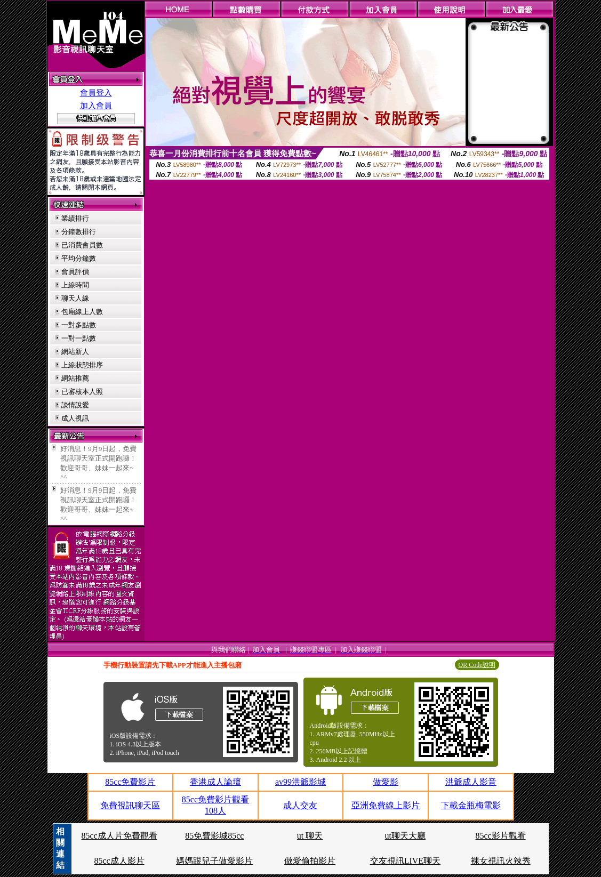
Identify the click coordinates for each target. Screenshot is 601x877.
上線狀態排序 (82, 365)
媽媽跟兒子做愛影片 (214, 860)
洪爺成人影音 (470, 781)
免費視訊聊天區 (130, 805)
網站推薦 (75, 378)
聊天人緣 (75, 298)
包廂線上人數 (82, 312)
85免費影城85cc (214, 835)
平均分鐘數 (78, 258)
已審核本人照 (82, 392)
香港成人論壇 (215, 781)
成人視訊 (75, 418)
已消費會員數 (82, 245)
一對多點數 (78, 325)
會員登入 (96, 92)
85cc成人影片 (119, 860)
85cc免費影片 (130, 781)
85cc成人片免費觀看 (119, 835)
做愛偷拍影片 (309, 860)
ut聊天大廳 (405, 835)
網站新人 (75, 352)
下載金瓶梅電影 (471, 805)
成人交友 (300, 805)
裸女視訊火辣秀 (501, 860)
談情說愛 (75, 405)
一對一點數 (78, 338)
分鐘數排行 (78, 232)
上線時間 (75, 285)
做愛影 (385, 781)
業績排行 (75, 218)
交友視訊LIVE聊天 (405, 860)
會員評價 (75, 272)
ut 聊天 (310, 835)
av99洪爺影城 (300, 781)
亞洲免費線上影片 (385, 805)
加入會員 (96, 105)
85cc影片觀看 (501, 835)
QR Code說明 (477, 665)
